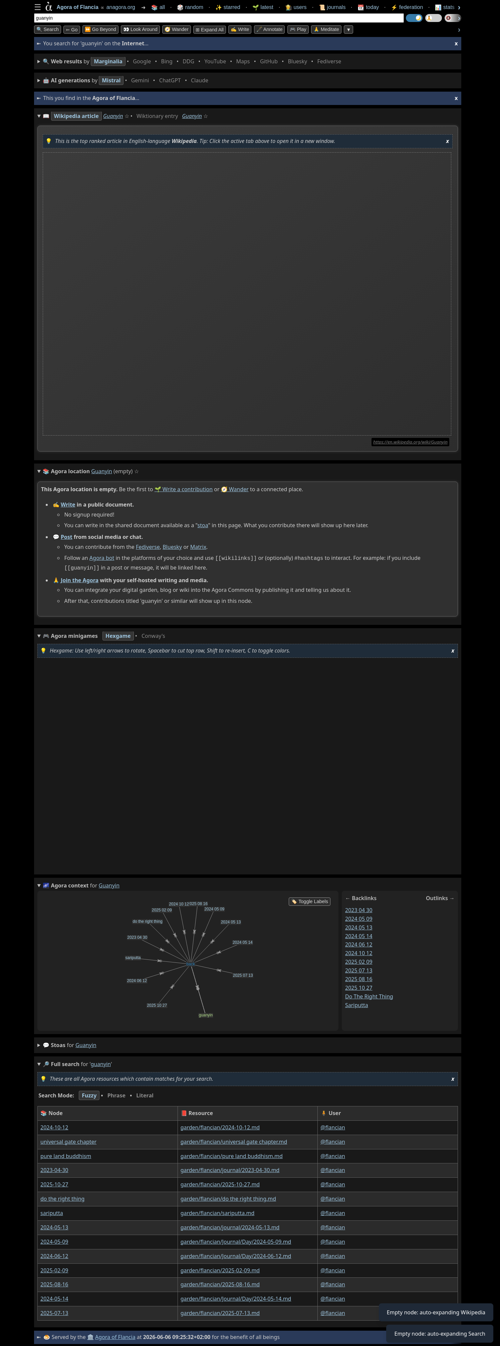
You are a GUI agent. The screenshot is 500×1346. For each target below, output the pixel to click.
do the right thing (369, 994)
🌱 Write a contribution (183, 489)
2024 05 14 (358, 934)
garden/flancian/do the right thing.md (228, 1197)
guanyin (85, 1043)
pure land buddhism (65, 1154)
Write (67, 504)
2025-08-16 (54, 1283)
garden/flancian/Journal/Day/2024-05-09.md (235, 1240)
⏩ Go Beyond (100, 29)
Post (66, 537)
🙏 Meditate (326, 29)
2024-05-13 (54, 1226)
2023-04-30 (54, 1168)
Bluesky (172, 547)
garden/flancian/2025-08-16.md (220, 1283)
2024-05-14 (54, 1297)
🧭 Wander (177, 29)
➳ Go (71, 29)
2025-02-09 (54, 1269)
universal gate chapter (68, 1140)
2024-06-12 (54, 1254)
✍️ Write (240, 29)
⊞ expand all (210, 29)
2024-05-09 (54, 1240)
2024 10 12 (358, 951)
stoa (202, 525)
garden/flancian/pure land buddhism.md (231, 1154)
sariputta (356, 1003)
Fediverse (148, 547)
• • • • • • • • (193, 61)
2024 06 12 (358, 943)
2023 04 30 (358, 908)
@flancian (332, 1126)
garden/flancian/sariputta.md (217, 1211)
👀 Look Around (140, 29)
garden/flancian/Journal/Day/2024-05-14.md (235, 1297)
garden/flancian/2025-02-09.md (220, 1269)
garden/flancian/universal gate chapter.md (233, 1140)
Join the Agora (79, 578)
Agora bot (101, 558)
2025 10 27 (358, 986)
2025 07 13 (358, 969)
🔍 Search (47, 29)
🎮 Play (298, 29)
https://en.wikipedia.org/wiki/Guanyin (410, 442)
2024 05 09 (358, 917)
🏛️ (90, 1335)
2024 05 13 (358, 925)
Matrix (198, 547)
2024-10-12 (54, 1126)
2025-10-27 (54, 1183)
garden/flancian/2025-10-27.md (220, 1183)
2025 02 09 (358, 960)
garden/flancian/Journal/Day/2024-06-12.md (235, 1254)
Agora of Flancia (115, 1335)
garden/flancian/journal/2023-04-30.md (229, 1168)
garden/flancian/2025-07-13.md (220, 1311)
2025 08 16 (358, 977)
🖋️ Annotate (269, 29)
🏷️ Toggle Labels (309, 900)
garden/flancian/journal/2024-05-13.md (229, 1226)
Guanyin (113, 116)
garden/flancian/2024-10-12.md (220, 1126)
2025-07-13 (54, 1311)
